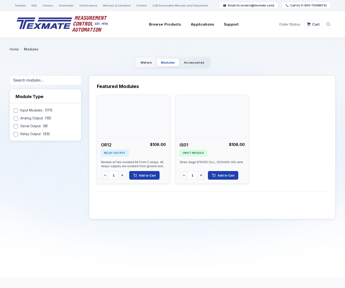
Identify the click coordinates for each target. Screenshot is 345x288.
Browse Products (162, 24)
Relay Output (32, 137)
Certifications (88, 5)
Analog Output (32, 121)
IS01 (184, 147)
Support (228, 24)
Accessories (204, 63)
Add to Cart (144, 178)
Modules (167, 63)
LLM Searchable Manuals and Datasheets (180, 5)
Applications (200, 24)
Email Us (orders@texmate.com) (248, 5)
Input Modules (33, 113)
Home (14, 49)
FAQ (34, 5)
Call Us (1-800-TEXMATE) (306, 5)
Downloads (66, 5)
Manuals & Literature (117, 5)
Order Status (284, 24)
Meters (136, 63)
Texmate (20, 5)
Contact (141, 5)
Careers (48, 5)
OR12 (106, 147)
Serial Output (31, 129)
